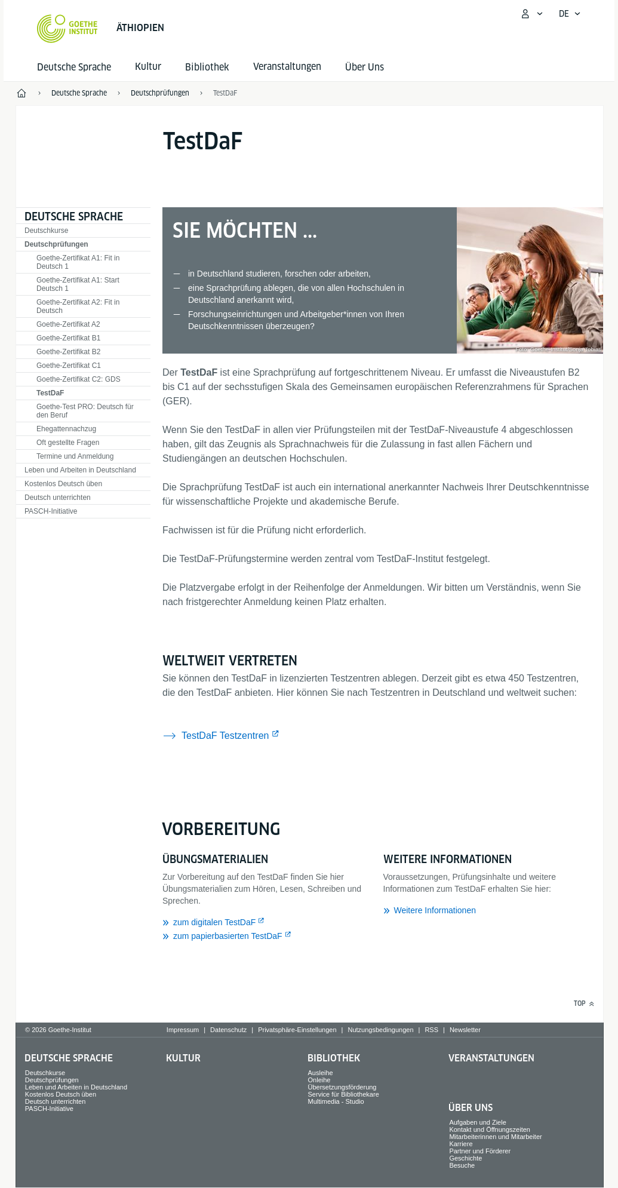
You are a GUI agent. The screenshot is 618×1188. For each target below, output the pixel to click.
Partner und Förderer (480, 1151)
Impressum (183, 1029)
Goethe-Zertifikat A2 (68, 324)
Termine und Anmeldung (74, 456)
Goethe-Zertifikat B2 (68, 352)
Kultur (183, 1058)
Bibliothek (207, 67)
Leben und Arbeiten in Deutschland (80, 470)
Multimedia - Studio (336, 1101)
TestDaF (50, 393)
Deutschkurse (46, 230)
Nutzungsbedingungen (380, 1029)
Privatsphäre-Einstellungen (297, 1029)
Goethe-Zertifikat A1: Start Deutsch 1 (77, 284)
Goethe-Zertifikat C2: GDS (78, 379)
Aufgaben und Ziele (477, 1122)
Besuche (462, 1165)
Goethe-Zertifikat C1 (68, 365)
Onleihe (319, 1079)
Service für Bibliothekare (343, 1094)
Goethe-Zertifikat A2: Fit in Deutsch (77, 306)
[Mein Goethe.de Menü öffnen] (531, 13)
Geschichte (465, 1158)
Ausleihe (320, 1072)
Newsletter (465, 1029)
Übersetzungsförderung (342, 1087)
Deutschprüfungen (56, 244)
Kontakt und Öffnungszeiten (489, 1129)
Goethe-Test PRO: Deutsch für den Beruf (85, 411)
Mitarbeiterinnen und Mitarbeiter (495, 1136)
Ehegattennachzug (66, 429)
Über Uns (364, 67)
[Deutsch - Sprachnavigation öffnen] (570, 14)
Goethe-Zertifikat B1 (68, 338)
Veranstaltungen (491, 1058)
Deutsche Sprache (74, 67)
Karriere (460, 1143)
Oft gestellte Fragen (67, 442)
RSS (431, 1029)
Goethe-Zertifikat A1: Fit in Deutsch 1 (77, 262)
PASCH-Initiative (50, 511)
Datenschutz (228, 1029)
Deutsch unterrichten (57, 497)
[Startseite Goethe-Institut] (67, 28)
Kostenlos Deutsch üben (63, 484)
